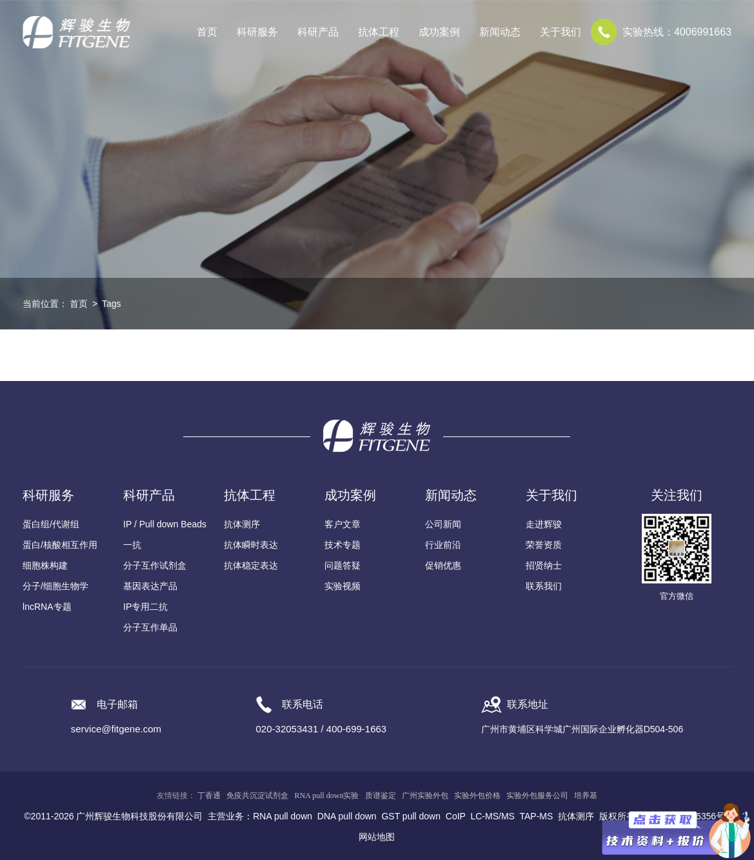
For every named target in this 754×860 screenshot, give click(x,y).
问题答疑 (342, 565)
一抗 (132, 545)
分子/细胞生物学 (55, 586)
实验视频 (342, 586)
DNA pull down (347, 816)
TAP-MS (536, 816)
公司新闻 (443, 524)
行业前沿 (443, 545)
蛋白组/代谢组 (51, 524)
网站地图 (377, 837)
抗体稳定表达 (251, 565)
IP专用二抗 (145, 606)
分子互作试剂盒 (154, 565)
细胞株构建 (45, 565)
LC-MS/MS (492, 816)
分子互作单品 (150, 627)
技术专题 (342, 545)
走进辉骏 (544, 524)
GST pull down (411, 816)
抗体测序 (242, 524)
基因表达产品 (150, 586)
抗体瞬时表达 (251, 545)
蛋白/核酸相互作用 (60, 545)
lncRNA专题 (47, 606)
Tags (111, 303)
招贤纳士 (544, 565)
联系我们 (544, 586)
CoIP (456, 816)
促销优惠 (443, 565)
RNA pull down (282, 816)
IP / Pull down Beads (164, 524)
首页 (207, 31)
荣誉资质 (544, 545)
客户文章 (342, 524)
